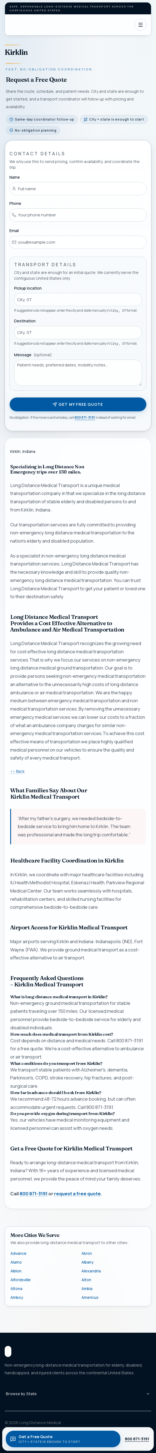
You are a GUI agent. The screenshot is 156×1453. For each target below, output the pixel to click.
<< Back (17, 771)
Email (14, 230)
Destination (25, 320)
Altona (16, 1288)
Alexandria (91, 1271)
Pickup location (28, 287)
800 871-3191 (85, 417)
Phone (15, 203)
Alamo (16, 1262)
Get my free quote (77, 404)
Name (14, 177)
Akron (86, 1253)
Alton (86, 1279)
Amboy (16, 1297)
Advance (18, 1253)
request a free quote (77, 1193)
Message (33, 354)
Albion (16, 1271)
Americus (90, 1297)
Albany (87, 1262)
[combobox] (78, 299)
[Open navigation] (140, 25)
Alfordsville (20, 1279)
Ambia (86, 1288)
